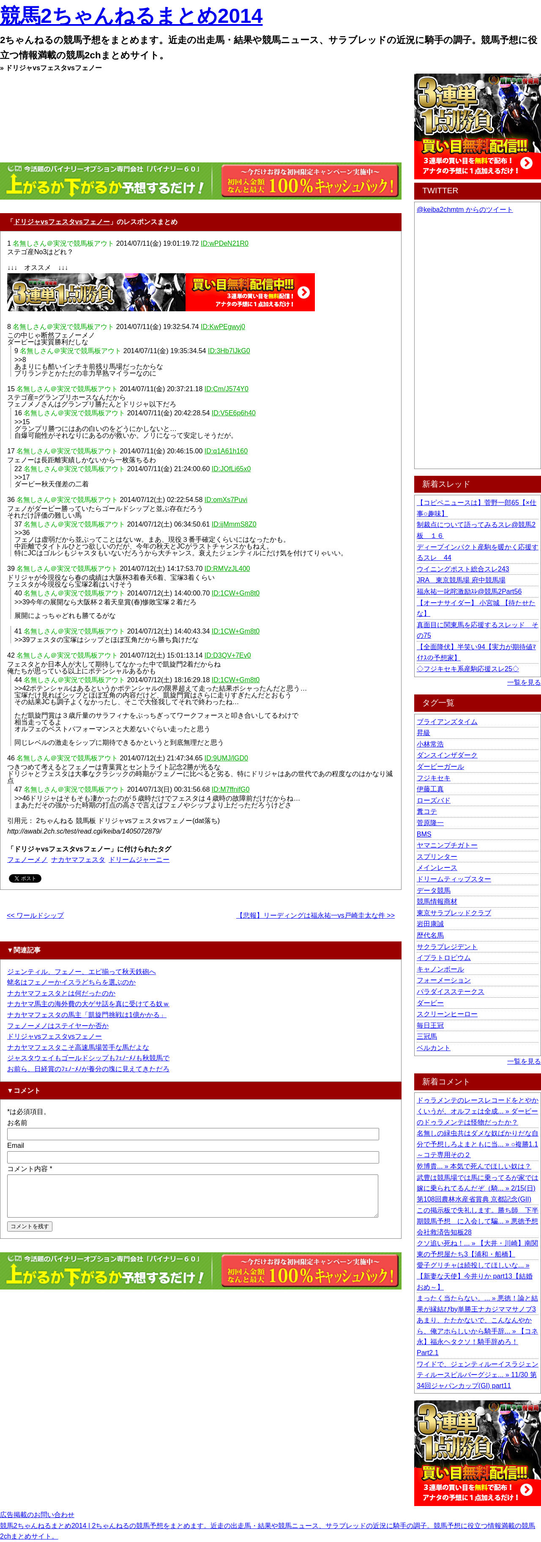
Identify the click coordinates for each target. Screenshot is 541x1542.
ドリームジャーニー (139, 859)
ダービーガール (440, 766)
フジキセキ (434, 778)
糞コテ (427, 811)
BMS (424, 834)
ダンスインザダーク (447, 755)
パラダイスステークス (450, 991)
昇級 (423, 732)
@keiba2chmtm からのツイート (465, 209)
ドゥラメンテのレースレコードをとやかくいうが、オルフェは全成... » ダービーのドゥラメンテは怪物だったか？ (477, 1111)
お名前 (17, 1122)
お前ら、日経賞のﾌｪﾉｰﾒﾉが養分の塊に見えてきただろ (88, 1069)
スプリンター (437, 856)
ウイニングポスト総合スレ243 (463, 569)
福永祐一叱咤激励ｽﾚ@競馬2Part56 (469, 591)
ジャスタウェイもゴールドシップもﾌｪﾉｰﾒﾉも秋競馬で (88, 1058)
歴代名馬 (430, 935)
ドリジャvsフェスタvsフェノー (62, 221)
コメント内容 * (29, 1168)
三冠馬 (427, 1036)
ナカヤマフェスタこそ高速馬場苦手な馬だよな (78, 1047)
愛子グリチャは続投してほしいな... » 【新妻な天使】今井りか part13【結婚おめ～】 (475, 1276)
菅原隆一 (430, 822)
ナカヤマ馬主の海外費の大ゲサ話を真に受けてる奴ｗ (88, 1003)
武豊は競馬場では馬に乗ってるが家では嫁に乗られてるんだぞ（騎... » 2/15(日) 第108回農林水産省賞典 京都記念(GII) (477, 1188)
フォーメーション (444, 980)
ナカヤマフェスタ (78, 859)
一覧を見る (524, 682)
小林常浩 (430, 744)
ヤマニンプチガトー (447, 845)
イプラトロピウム (444, 957)
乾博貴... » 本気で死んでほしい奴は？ (474, 1166)
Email (15, 1145)
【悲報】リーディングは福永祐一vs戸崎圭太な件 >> (315, 915)
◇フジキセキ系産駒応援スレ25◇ (468, 668)
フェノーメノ (27, 859)
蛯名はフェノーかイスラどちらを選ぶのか (71, 982)
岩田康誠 (430, 923)
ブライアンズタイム (447, 721)
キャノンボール (440, 969)
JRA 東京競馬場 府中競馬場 (461, 580)
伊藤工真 (430, 789)
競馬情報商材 (437, 901)
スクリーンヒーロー (447, 1014)
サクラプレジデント (447, 946)
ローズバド (434, 800)
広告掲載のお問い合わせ (37, 1514)
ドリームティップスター (454, 879)
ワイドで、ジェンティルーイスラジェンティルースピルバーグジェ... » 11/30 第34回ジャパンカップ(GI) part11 (477, 1375)
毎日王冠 (430, 1025)
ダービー (430, 1003)
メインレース (437, 867)
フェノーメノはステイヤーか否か (58, 1025)
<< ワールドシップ (35, 915)
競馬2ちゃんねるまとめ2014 (131, 16)
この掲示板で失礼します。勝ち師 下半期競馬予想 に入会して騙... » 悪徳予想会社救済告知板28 (477, 1221)
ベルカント (434, 1047)
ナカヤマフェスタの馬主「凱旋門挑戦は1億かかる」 (87, 1014)
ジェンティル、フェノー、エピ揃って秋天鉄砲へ (81, 971)
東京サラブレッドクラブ (454, 912)
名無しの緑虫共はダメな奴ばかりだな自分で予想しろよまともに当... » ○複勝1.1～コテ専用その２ (477, 1144)
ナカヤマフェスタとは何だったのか (61, 993)
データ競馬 (434, 890)
